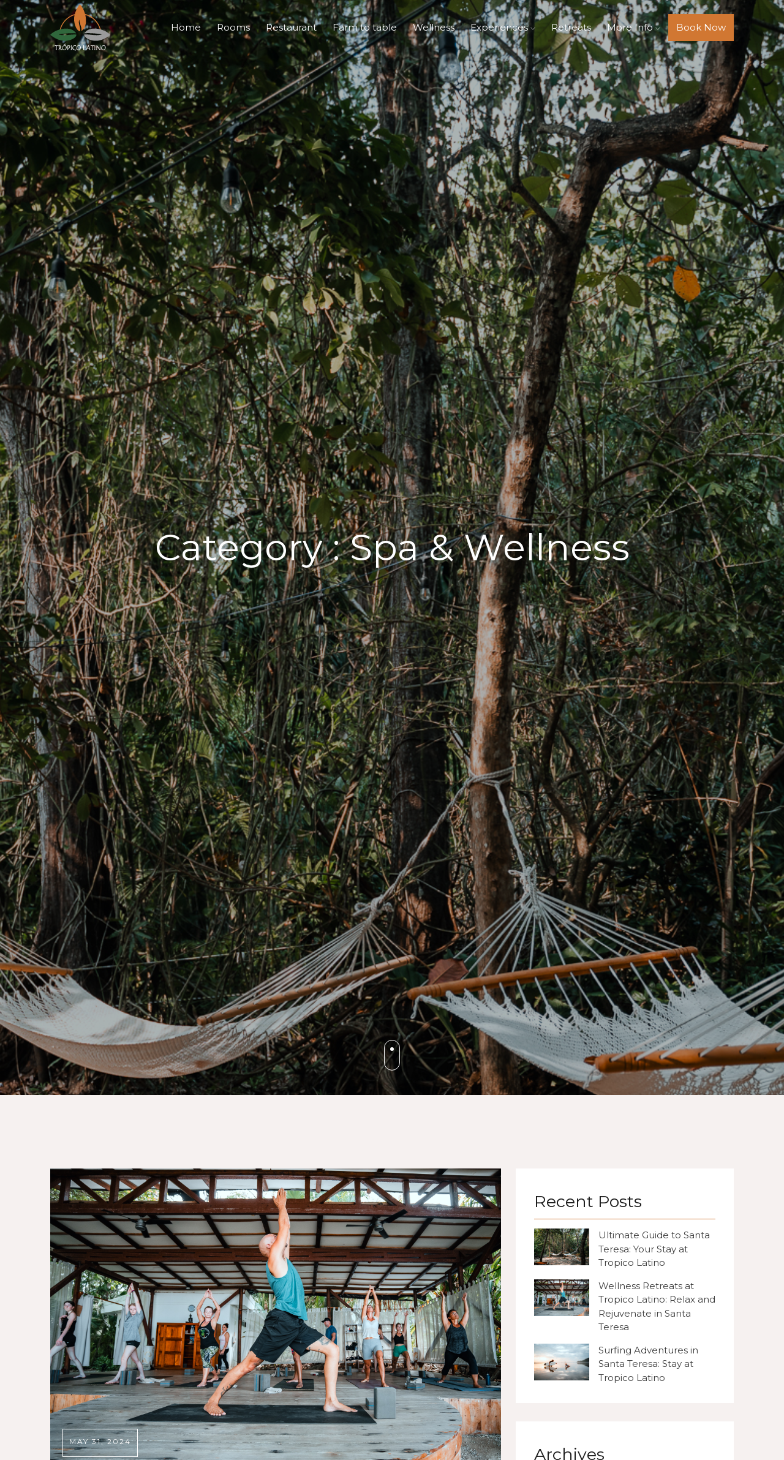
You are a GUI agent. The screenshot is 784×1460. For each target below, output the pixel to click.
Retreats (571, 27)
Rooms (233, 27)
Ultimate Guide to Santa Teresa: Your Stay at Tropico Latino (654, 1248)
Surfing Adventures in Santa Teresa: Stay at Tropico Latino (648, 1363)
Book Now (701, 27)
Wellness (433, 27)
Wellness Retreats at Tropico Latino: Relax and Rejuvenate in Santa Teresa (656, 1306)
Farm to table (365, 27)
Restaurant (291, 27)
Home (186, 27)
